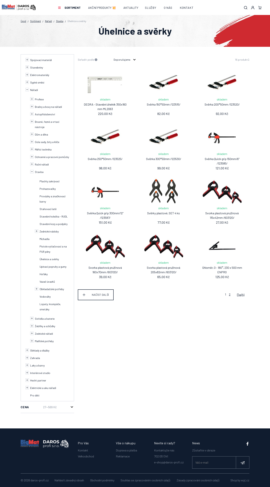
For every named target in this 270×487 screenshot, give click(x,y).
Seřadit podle (88, 60)
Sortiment (72, 7)
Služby (150, 7)
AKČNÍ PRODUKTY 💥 (102, 7)
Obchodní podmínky (102, 480)
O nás (168, 7)
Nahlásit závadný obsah (69, 480)
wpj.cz (245, 480)
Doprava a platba (126, 450)
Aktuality (130, 7)
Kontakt (187, 7)
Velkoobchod (86, 456)
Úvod (23, 21)
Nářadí (48, 21)
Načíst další (100, 294)
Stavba (59, 21)
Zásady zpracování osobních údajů (198, 480)
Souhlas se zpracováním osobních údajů (145, 480)
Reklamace (123, 456)
